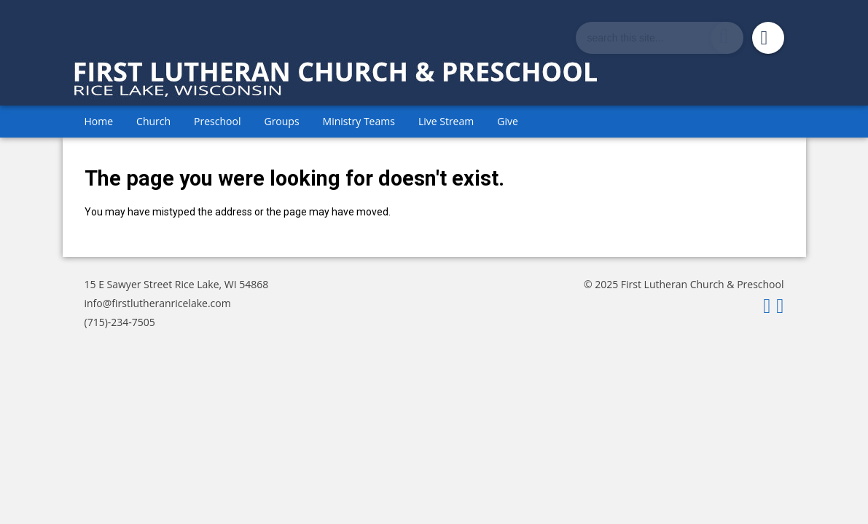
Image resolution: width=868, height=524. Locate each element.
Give (507, 121)
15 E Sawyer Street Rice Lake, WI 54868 (177, 284)
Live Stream (446, 121)
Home (99, 121)
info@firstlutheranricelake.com (158, 303)
